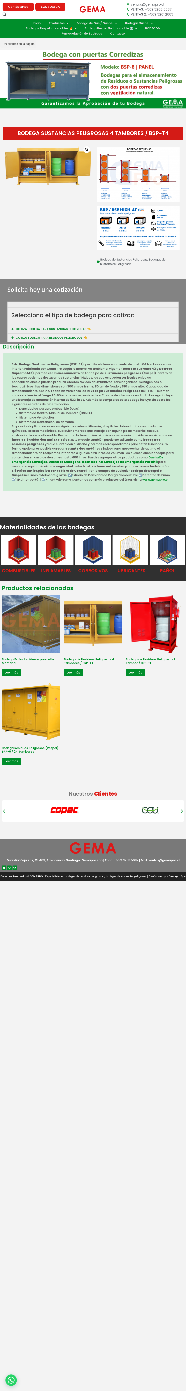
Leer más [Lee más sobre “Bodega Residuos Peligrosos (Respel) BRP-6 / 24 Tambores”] (11, 761)
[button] (18, 7)
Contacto (117, 33)
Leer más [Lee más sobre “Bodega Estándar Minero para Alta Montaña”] (11, 672)
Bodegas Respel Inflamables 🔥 (51, 28)
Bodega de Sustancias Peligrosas (123, 259)
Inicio (37, 23)
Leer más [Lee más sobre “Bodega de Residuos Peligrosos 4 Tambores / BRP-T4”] (73, 672)
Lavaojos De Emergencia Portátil (131, 462)
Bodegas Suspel (139, 23)
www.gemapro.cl (155, 479)
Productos (58, 23)
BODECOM (152, 28)
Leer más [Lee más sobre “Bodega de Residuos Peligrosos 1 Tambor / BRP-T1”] (135, 672)
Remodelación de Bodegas (82, 33)
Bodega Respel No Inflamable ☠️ (111, 28)
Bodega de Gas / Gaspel (96, 23)
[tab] (93, 324)
